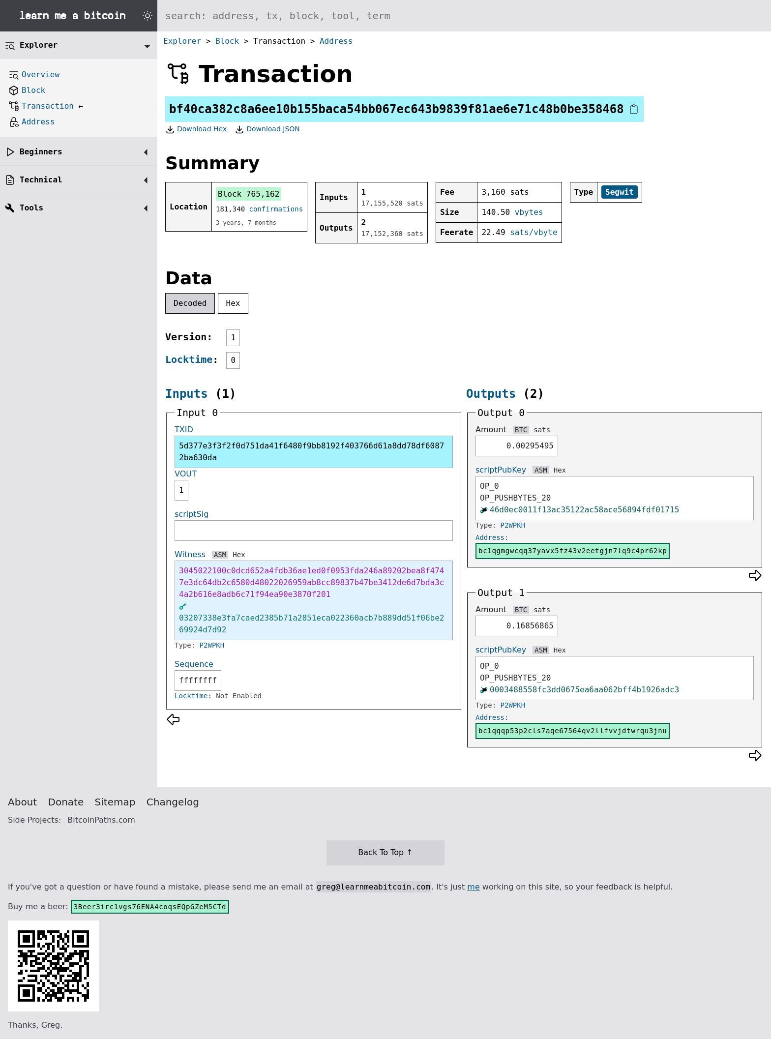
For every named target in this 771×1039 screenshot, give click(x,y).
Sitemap (115, 802)
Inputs (186, 394)
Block (227, 41)
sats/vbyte (533, 232)
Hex (233, 303)
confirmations (276, 209)
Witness (190, 554)
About (22, 802)
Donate (66, 802)
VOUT (186, 473)
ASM (220, 555)
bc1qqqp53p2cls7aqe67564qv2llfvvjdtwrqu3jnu (572, 731)
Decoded (190, 303)
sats (542, 430)
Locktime (188, 359)
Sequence (194, 664)
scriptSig (191, 514)
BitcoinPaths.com (101, 820)
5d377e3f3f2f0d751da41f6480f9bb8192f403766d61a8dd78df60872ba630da (311, 451)
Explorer (182, 41)
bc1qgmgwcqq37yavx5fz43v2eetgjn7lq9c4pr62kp (572, 551)
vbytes (529, 212)
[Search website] (464, 15)
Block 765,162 (248, 194)
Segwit (619, 192)
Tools (31, 207)
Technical (41, 179)
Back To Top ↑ (385, 852)
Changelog (173, 802)
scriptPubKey (500, 470)
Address (336, 41)
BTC (521, 430)
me (473, 886)
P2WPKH (212, 645)
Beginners (41, 151)
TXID (184, 429)
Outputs (491, 394)
